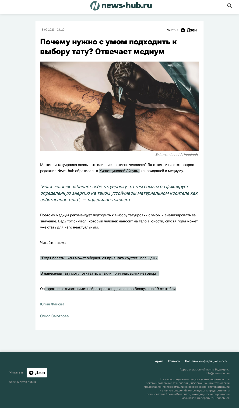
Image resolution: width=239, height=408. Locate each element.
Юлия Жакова (52, 304)
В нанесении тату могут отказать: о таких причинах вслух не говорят (100, 273)
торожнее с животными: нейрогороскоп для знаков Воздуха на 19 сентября (110, 289)
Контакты (174, 361)
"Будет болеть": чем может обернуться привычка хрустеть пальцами (99, 258)
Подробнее (222, 398)
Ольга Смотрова (54, 316)
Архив (159, 361)
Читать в (183, 30)
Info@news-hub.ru (218, 373)
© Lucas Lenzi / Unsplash (176, 154)
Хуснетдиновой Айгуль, (119, 171)
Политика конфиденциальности (206, 361)
